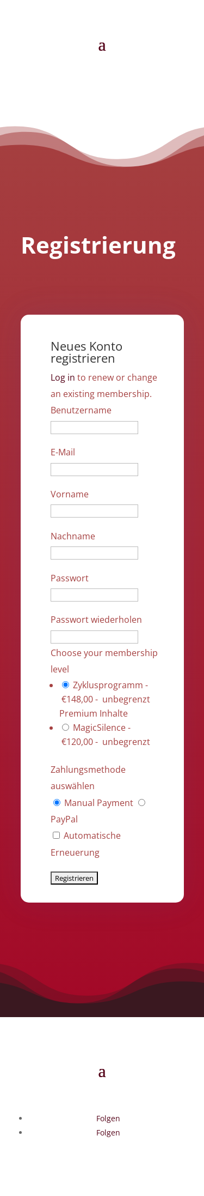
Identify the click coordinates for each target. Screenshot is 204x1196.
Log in (63, 377)
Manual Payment (94, 803)
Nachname (73, 536)
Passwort (70, 578)
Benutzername (81, 410)
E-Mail (63, 452)
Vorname (70, 494)
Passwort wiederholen (96, 620)
